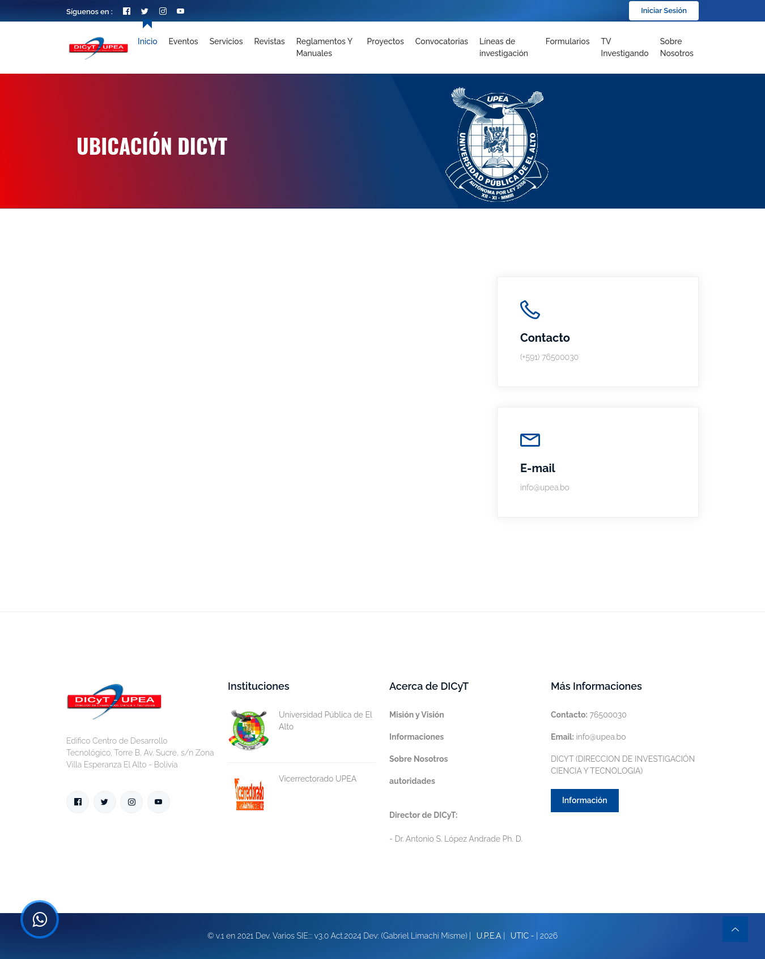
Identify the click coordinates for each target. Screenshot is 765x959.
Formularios (568, 41)
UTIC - (522, 935)
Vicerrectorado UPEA (292, 779)
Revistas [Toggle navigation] (269, 41)
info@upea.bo (588, 736)
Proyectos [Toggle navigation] (385, 41)
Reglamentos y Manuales (324, 47)
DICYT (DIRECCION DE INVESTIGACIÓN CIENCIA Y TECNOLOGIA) (623, 764)
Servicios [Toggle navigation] (226, 41)
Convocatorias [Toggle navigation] (441, 41)
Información (584, 800)
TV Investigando (625, 47)
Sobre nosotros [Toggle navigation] (677, 47)
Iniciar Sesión (664, 10)
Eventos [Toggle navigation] (183, 41)
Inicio (147, 41)
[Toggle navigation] (506, 48)
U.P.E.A (489, 935)
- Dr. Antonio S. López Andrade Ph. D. (455, 827)
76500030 (589, 714)
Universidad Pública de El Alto (300, 721)
